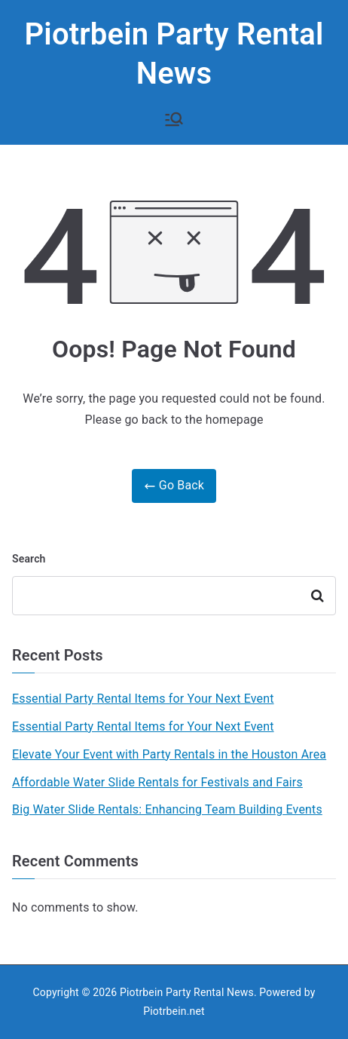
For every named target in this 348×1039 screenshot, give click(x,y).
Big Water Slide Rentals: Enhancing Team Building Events (167, 809)
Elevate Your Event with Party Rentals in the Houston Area (169, 754)
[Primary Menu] (174, 119)
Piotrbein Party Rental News (187, 992)
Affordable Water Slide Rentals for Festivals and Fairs (157, 782)
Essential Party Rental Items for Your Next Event (143, 698)
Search (29, 559)
